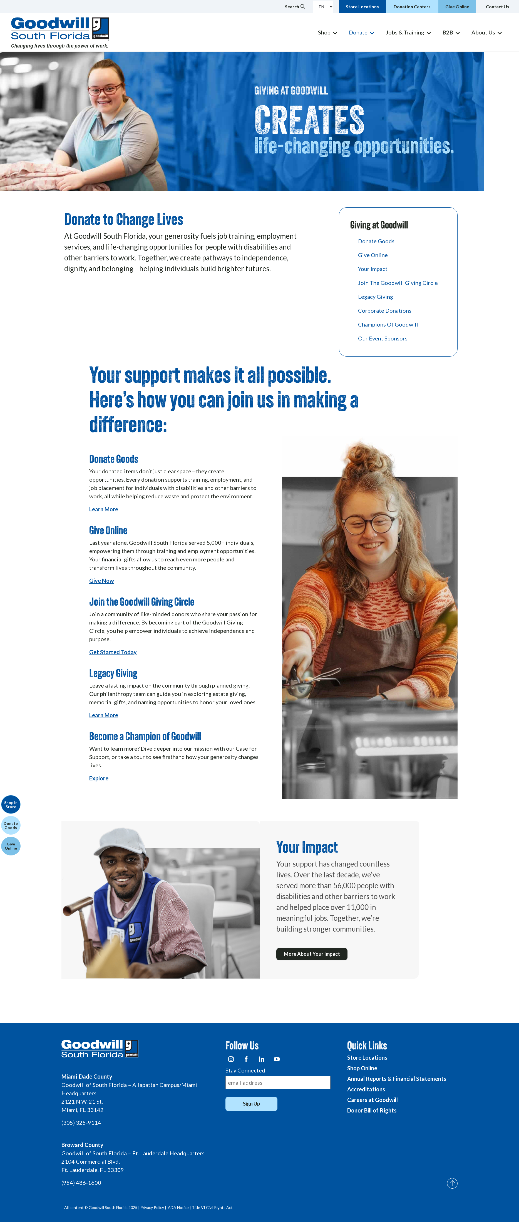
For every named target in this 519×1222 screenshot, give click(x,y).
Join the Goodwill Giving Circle (398, 282)
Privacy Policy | (153, 1207)
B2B (448, 32)
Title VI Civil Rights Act (212, 1207)
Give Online (373, 255)
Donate (358, 32)
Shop (324, 32)
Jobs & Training (405, 32)
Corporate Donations (384, 310)
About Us (483, 32)
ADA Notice (178, 1207)
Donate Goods (376, 241)
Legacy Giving (375, 296)
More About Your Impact (313, 955)
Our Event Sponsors (383, 338)
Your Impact (373, 268)
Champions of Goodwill (388, 324)
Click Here (74, 288)
